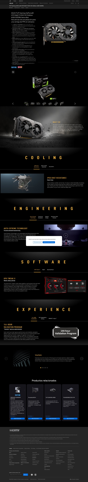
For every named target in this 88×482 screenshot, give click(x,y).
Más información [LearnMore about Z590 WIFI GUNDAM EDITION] (17, 418)
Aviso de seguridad (59, 460)
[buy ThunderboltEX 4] (32, 397)
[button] (73, 1)
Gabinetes (22, 454)
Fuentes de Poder (24, 457)
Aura (68, 469)
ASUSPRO (69, 461)
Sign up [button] (25, 474)
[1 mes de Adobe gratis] (20, 68)
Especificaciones (17, 7)
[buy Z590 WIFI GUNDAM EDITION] (18, 398)
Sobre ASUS (46, 452)
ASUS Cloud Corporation (48, 461)
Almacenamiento (23, 459)
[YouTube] (32, 475)
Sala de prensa (46, 457)
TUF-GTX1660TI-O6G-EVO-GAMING (42, 448)
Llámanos (57, 458)
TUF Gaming (33, 448)
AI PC (69, 452)
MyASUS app (58, 463)
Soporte (27, 7)
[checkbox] (75, 60)
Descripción (11, 7)
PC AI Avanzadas (70, 454)
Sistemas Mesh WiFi (35, 454)
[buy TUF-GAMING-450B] (50, 397)
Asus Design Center (71, 459)
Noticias (22, 7)
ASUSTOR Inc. (46, 459)
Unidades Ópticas (24, 461)
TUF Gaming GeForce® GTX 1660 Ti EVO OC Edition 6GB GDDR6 (26, 6)
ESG (45, 467)
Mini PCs (10, 461)
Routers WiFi (34, 452)
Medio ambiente (47, 469)
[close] (60, 237)
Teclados (33, 459)
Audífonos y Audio (35, 462)
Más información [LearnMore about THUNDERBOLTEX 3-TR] (70, 418)
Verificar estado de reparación (61, 452)
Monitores (11, 456)
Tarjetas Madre (11, 464)
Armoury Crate (70, 467)
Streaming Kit (34, 464)
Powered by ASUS (71, 457)
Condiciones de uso (33, 479)
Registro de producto (59, 456)
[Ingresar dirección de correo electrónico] (16, 475)
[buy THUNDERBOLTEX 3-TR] (69, 397)
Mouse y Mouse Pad (35, 461)
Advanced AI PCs (71, 466)
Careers (45, 464)
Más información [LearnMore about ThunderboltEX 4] (35, 418)
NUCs (10, 459)
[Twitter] (35, 475)
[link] (11, 3)
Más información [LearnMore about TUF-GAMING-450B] (52, 418)
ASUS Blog (69, 464)
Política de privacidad (41, 479)
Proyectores (11, 457)
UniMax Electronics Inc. (48, 462)
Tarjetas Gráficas (23, 452)
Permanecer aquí (37, 242)
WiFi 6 (22, 464)
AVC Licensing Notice (71, 462)
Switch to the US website (49, 242)
